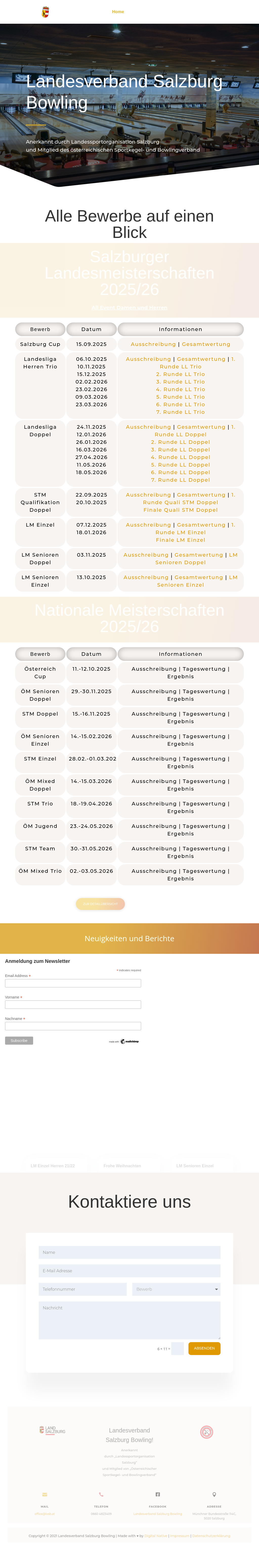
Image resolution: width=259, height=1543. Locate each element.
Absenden (204, 1348)
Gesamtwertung (206, 344)
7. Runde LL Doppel (180, 480)
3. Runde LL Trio (180, 382)
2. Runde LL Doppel (180, 442)
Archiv (137, 12)
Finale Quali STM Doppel (180, 510)
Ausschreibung (153, 344)
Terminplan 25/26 (167, 12)
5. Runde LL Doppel (180, 465)
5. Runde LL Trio (180, 397)
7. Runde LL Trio (180, 412)
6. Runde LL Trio (180, 404)
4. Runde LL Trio (181, 389)
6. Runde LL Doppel (180, 472)
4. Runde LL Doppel (181, 457)
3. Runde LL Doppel (180, 450)
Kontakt (225, 12)
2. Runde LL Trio (180, 374)
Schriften (201, 12)
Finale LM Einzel (181, 540)
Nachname (15, 1018)
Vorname (13, 997)
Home (118, 12)
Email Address (18, 975)
